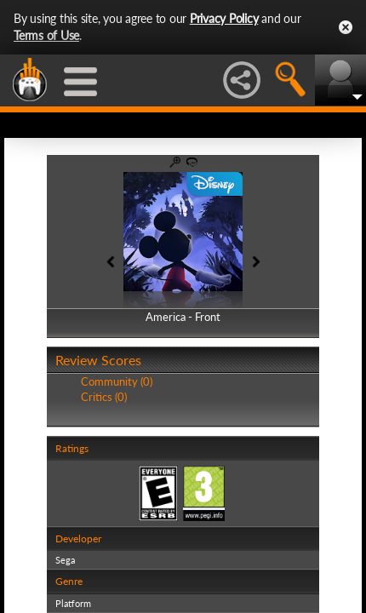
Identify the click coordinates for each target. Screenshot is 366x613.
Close (345, 27)
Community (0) (116, 381)
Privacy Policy (224, 18)
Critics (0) (104, 397)
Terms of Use (46, 35)
